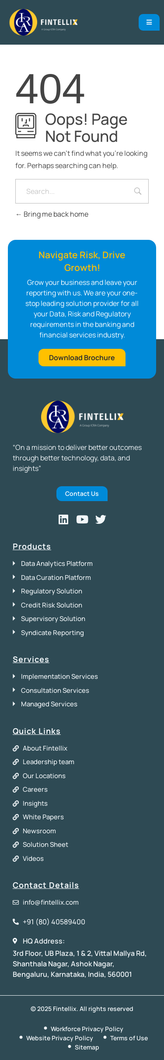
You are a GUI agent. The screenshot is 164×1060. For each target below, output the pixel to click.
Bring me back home (51, 214)
